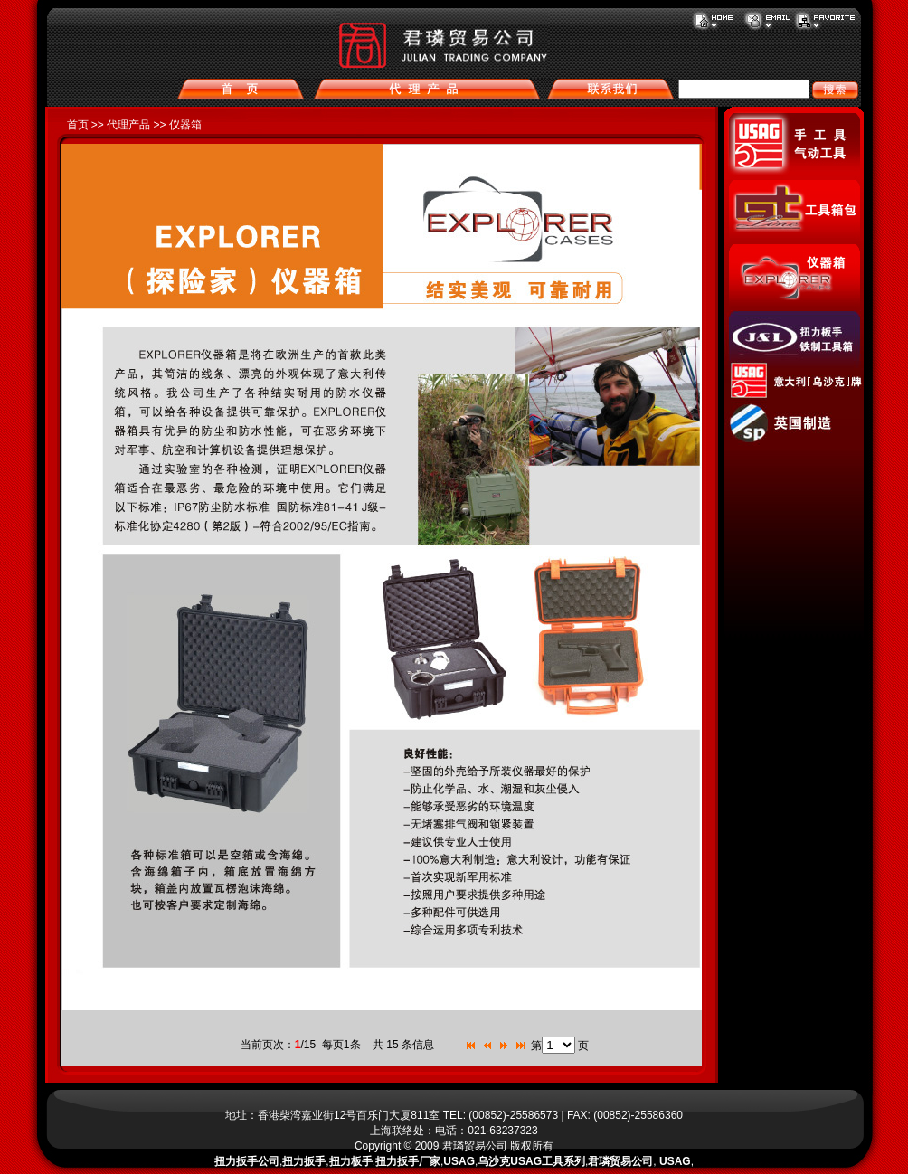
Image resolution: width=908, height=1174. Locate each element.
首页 (78, 124)
